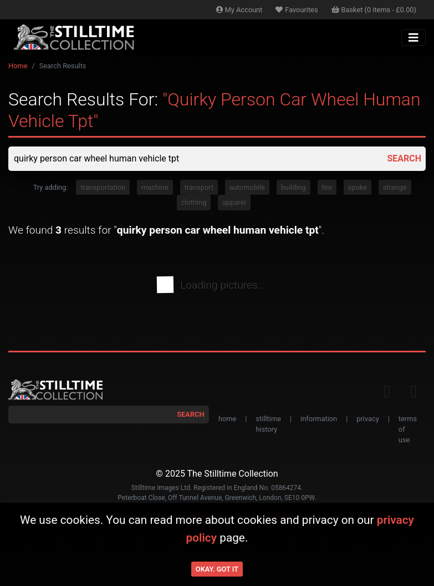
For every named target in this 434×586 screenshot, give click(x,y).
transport (199, 187)
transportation (102, 187)
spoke (357, 187)
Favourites (296, 10)
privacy (367, 419)
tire (327, 187)
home (227, 419)
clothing (194, 202)
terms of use (408, 429)
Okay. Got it (217, 569)
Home (17, 66)
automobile (247, 187)
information (318, 419)
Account (239, 10)
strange (395, 187)
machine (155, 187)
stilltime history (268, 424)
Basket (374, 10)
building (293, 187)
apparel (234, 202)
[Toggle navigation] (413, 37)
